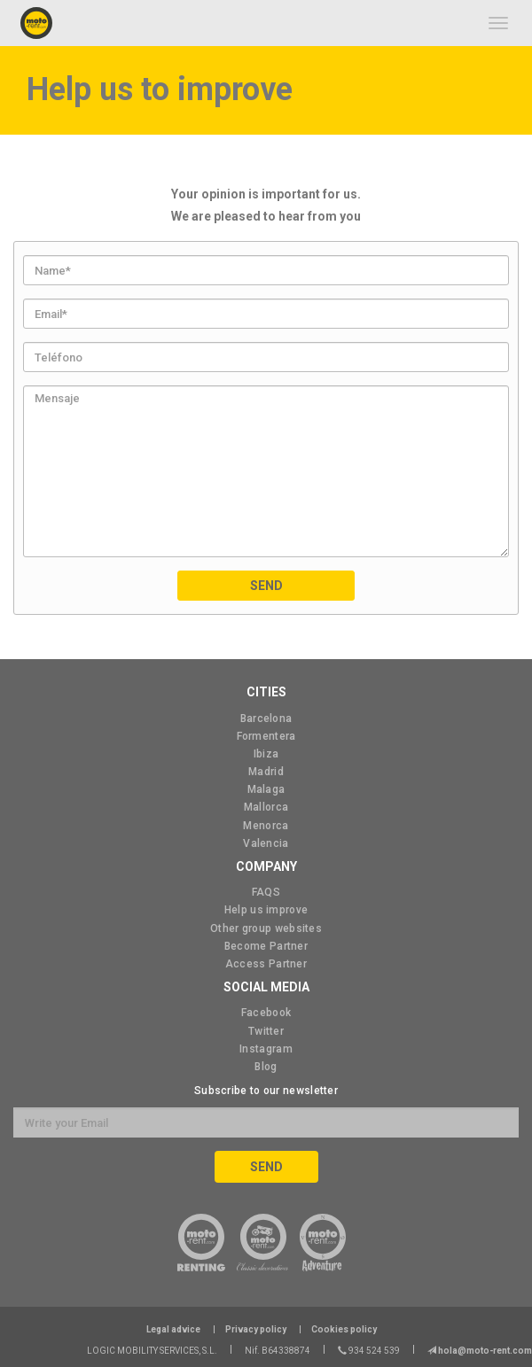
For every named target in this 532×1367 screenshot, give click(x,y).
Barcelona (266, 718)
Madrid (266, 771)
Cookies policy (344, 1329)
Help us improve (266, 910)
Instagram (266, 1049)
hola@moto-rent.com (484, 1350)
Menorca (265, 825)
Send (266, 586)
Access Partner (266, 964)
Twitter (266, 1031)
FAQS (266, 892)
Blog (265, 1066)
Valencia (265, 843)
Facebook (266, 1012)
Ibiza (266, 754)
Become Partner (266, 946)
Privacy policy (255, 1329)
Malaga (266, 789)
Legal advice (173, 1329)
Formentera (266, 736)
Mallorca (266, 807)
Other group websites (266, 928)
